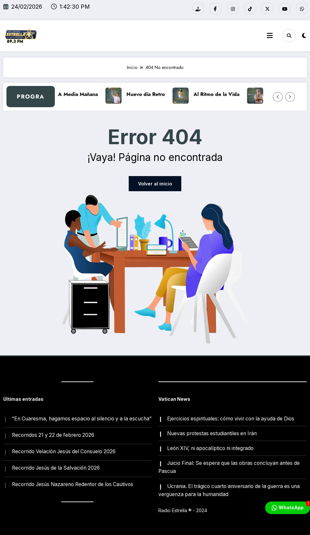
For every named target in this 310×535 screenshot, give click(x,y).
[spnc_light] (304, 35)
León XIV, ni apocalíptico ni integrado (210, 448)
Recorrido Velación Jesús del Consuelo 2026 (63, 451)
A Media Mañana (82, 94)
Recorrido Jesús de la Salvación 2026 (56, 468)
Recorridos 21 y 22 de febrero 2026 (53, 435)
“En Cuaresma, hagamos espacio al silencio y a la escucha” (82, 418)
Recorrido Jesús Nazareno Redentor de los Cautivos (72, 484)
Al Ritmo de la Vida (221, 94)
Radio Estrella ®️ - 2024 (182, 510)
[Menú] (269, 35)
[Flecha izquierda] (277, 96)
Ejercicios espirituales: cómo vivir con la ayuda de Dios (230, 418)
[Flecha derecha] (290, 96)
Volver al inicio (155, 183)
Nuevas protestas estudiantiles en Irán (212, 433)
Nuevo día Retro (150, 94)
